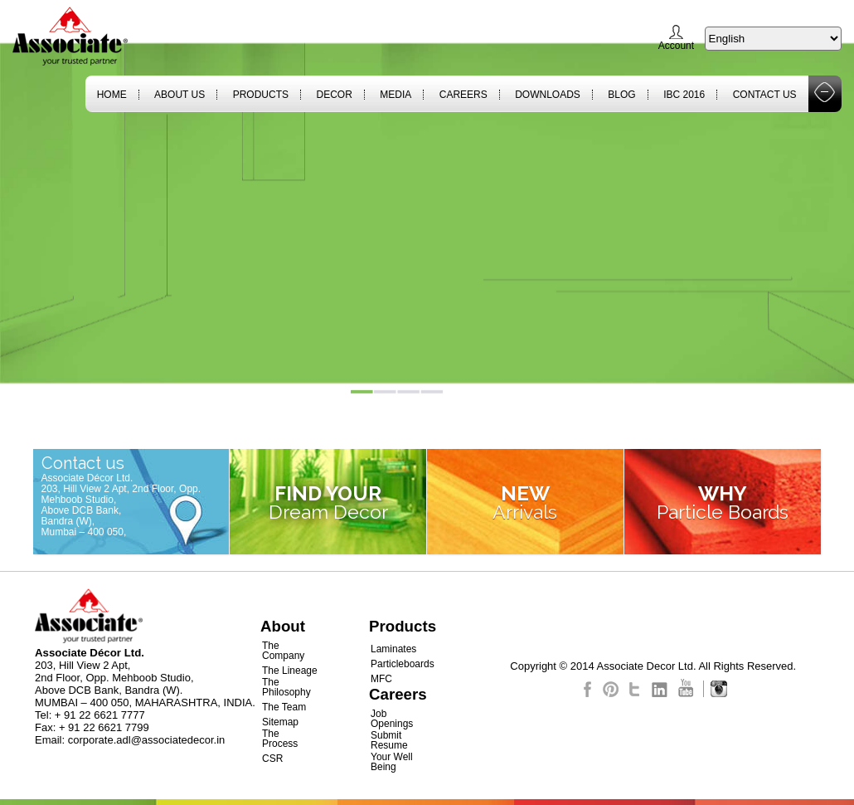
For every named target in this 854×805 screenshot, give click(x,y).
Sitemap (280, 722)
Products (261, 95)
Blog (621, 95)
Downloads (547, 95)
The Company (283, 650)
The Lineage (290, 670)
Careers (463, 95)
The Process (280, 738)
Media (395, 95)
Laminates (393, 649)
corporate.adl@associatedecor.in (147, 740)
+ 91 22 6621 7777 (100, 715)
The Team (284, 707)
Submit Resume (389, 740)
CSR (272, 758)
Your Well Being (392, 762)
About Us (179, 95)
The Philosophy (286, 687)
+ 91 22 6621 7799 (104, 727)
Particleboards (402, 664)
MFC (381, 679)
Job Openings (392, 718)
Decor (334, 95)
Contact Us (765, 95)
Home (112, 95)
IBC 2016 (684, 95)
